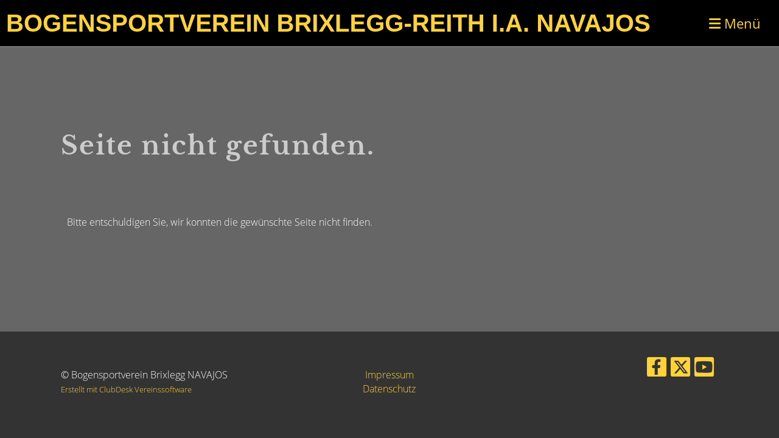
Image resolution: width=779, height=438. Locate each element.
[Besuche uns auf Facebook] (656, 369)
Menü (735, 23)
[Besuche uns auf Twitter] (680, 369)
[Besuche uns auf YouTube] (704, 369)
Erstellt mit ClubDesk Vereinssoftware (126, 389)
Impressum (389, 374)
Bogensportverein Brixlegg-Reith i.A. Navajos (328, 23)
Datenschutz (389, 388)
